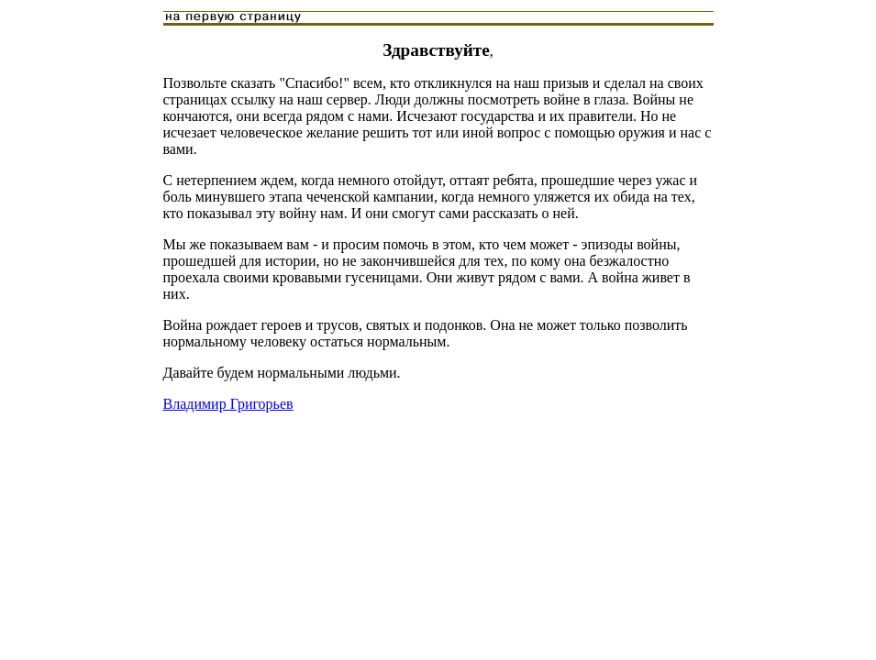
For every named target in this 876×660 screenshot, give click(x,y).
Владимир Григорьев (228, 404)
